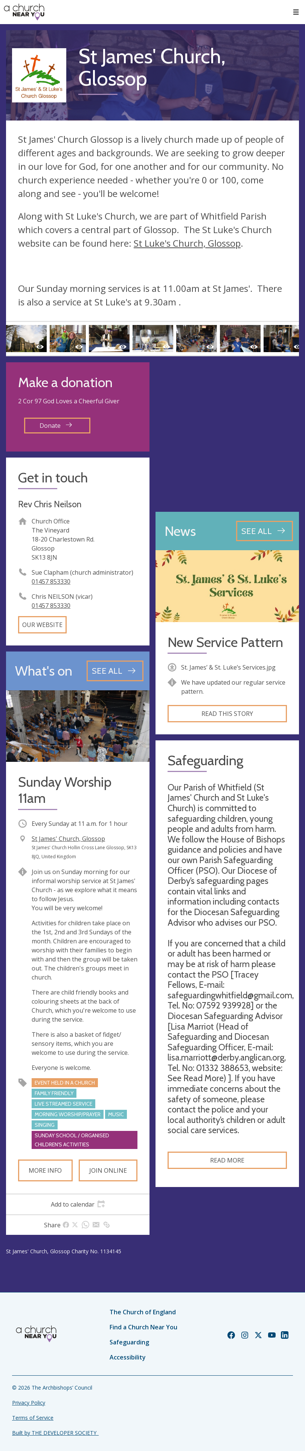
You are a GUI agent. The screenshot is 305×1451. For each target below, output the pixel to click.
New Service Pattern (225, 642)
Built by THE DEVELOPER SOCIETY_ (55, 1432)
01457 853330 (51, 581)
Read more (227, 1160)
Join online (108, 1170)
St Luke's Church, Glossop (187, 243)
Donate (56, 425)
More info (45, 1170)
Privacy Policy (28, 1402)
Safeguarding (129, 1342)
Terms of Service (32, 1417)
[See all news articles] (264, 531)
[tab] (77, 1204)
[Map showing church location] (227, 434)
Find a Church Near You (143, 1327)
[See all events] (115, 671)
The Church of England (143, 1312)
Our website (42, 625)
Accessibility (128, 1357)
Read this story (227, 713)
